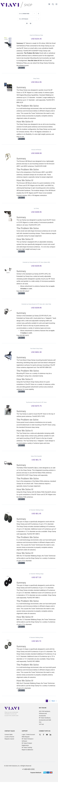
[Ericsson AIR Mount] (8, 157)
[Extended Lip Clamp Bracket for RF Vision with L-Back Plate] (8, 311)
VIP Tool (41, 724)
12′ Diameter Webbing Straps (36, 573)
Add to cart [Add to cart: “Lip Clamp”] (22, 251)
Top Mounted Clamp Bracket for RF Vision (36, 402)
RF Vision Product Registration (27, 744)
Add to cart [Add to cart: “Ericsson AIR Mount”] (22, 197)
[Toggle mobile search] (53, 4)
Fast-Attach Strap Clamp (36, 348)
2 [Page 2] (49, 701)
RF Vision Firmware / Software (28, 740)
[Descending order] (38, 13)
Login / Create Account (28, 734)
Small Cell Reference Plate (36, 35)
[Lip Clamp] (8, 215)
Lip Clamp (36, 208)
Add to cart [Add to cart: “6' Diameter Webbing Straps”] (22, 690)
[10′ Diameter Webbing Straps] (8, 517)
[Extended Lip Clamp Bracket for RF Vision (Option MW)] (8, 269)
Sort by (24, 13)
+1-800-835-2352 (28, 769)
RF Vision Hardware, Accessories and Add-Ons (45, 720)
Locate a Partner (9, 736)
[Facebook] (43, 734)
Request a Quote (9, 739)
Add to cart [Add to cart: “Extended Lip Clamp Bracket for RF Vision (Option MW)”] (22, 293)
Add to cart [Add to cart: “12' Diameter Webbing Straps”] (22, 626)
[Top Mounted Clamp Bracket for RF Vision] (8, 409)
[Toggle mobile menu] (57, 4)
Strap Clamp (36, 78)
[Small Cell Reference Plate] (8, 42)
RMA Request (26, 736)
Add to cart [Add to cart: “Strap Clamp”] (22, 138)
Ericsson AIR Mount (36, 149)
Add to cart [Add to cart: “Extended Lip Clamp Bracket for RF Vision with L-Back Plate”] (22, 337)
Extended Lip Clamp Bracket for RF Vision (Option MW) (36, 262)
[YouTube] (47, 734)
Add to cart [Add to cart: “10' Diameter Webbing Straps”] (22, 563)
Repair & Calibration (27, 749)
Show (23, 19)
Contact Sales (9, 734)
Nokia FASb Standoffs (36, 456)
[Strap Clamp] (8, 86)
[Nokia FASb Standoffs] (8, 463)
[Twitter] (40, 734)
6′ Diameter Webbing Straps (36, 637)
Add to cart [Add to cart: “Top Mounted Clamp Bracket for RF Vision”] (22, 445)
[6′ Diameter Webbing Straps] (8, 645)
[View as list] (30, 23)
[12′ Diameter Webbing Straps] (8, 581)
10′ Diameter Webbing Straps (36, 510)
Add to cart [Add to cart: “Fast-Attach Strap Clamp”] (22, 391)
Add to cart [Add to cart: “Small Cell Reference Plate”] (22, 67)
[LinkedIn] (50, 734)
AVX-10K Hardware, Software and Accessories (44, 713)
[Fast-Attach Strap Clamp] (8, 356)
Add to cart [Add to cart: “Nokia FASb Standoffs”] (22, 499)
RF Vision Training (27, 747)
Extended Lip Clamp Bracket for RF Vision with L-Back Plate (36, 304)
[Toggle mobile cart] (49, 4)
